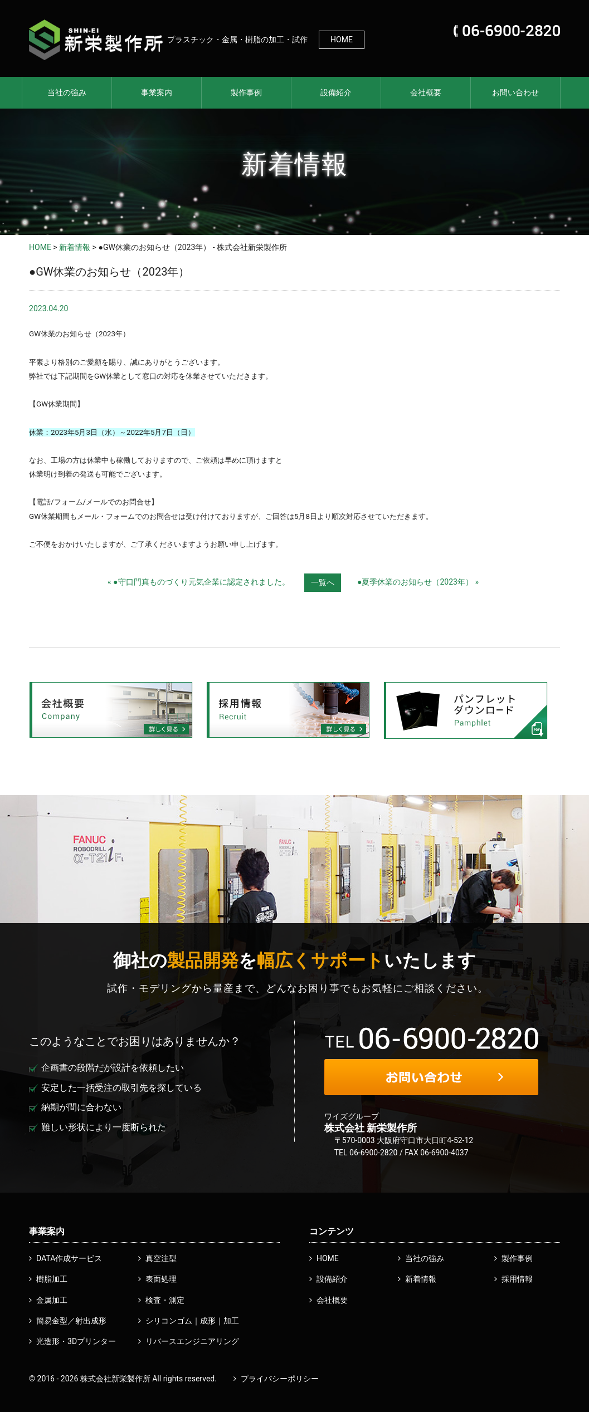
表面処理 (161, 1278)
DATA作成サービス (69, 1258)
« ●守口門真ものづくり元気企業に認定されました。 (199, 581)
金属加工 (51, 1300)
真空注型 (161, 1258)
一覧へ (322, 582)
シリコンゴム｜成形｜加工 (192, 1320)
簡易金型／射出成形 (71, 1320)
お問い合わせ (515, 92)
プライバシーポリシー (280, 1378)
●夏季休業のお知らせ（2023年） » (418, 581)
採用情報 (517, 1278)
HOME (341, 39)
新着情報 (74, 247)
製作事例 (246, 92)
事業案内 (156, 92)
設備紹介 (336, 92)
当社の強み (66, 92)
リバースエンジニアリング (192, 1341)
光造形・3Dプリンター (76, 1341)
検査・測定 (164, 1300)
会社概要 (425, 92)
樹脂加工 (51, 1278)
